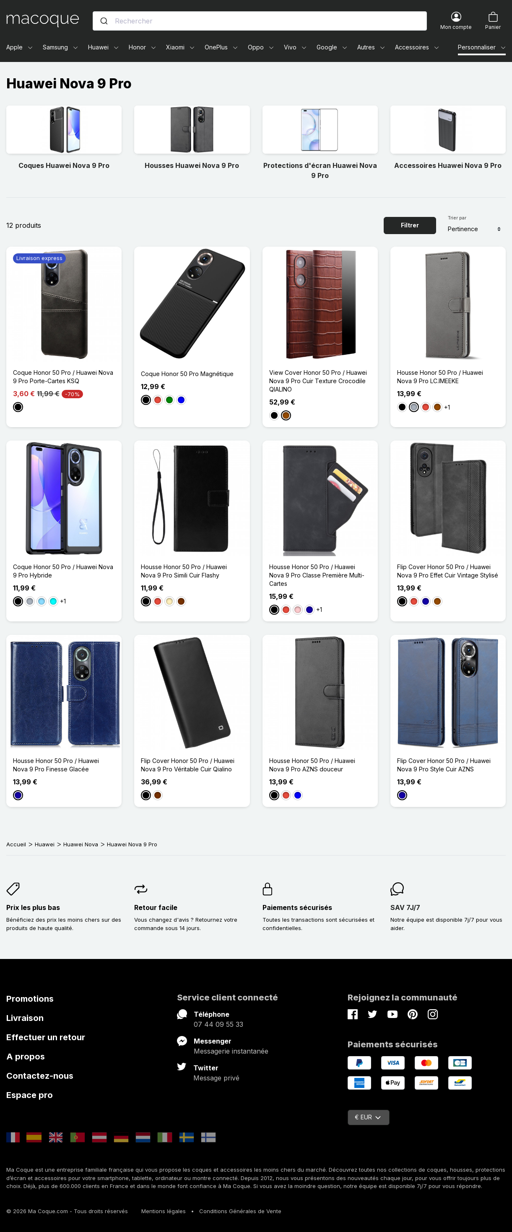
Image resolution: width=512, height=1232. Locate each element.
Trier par (457, 218)
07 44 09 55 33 (218, 1024)
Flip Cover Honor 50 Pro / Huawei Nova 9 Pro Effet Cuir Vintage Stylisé (447, 571)
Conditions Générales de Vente (240, 1211)
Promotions (30, 999)
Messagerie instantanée (231, 1051)
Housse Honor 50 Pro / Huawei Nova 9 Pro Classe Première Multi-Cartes (316, 575)
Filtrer (410, 225)
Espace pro (29, 1095)
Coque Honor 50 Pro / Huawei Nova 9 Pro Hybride (63, 571)
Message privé (216, 1078)
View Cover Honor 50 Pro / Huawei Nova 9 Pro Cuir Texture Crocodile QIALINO (318, 381)
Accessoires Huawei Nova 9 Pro (448, 165)
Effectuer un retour (45, 1037)
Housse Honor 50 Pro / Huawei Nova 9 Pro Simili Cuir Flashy (184, 571)
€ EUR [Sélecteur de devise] (368, 1117)
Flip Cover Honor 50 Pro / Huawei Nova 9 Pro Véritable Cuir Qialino (187, 765)
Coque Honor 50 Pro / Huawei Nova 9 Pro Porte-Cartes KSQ (63, 376)
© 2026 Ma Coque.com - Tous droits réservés (67, 1211)
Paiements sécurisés (297, 907)
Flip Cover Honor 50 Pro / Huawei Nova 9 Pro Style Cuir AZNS (444, 765)
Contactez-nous (39, 1076)
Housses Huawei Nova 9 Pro (192, 165)
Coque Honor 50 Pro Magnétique (187, 373)
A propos (25, 1057)
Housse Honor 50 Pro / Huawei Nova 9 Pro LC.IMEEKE (440, 376)
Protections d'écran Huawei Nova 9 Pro (320, 170)
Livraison (25, 1018)
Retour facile (155, 907)
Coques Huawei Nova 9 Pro (63, 165)
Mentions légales (163, 1211)
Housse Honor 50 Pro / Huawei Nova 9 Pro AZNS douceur (312, 765)
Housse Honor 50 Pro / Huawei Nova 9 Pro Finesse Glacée (56, 765)
